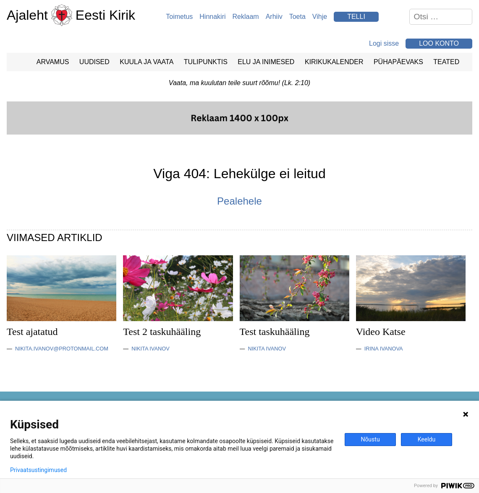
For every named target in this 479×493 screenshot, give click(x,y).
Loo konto (439, 43)
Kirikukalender (334, 61)
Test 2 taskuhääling (162, 331)
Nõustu (370, 439)
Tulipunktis (206, 61)
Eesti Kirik (105, 15)
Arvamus (53, 61)
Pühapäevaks (398, 61)
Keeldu (426, 439)
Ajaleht (27, 15)
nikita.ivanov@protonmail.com (61, 348)
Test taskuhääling (275, 331)
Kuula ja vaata (146, 61)
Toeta (297, 16)
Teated (446, 61)
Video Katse (381, 331)
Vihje (319, 16)
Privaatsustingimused (38, 470)
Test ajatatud (32, 331)
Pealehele (239, 201)
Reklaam (246, 16)
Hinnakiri (212, 16)
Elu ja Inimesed (266, 61)
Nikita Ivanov (150, 348)
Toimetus (179, 16)
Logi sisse (384, 43)
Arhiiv (274, 16)
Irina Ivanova (383, 348)
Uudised (94, 61)
